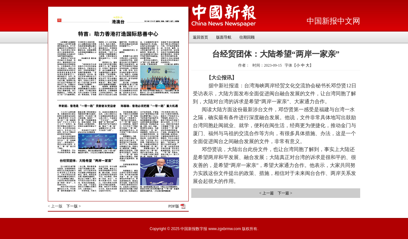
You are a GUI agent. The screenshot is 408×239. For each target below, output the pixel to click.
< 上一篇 (266, 193)
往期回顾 (247, 37)
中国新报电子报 (224, 16)
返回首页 (200, 37)
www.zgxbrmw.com (224, 229)
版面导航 (223, 37)
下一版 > (73, 206)
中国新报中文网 (333, 21)
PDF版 (173, 206)
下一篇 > (285, 193)
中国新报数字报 (193, 229)
